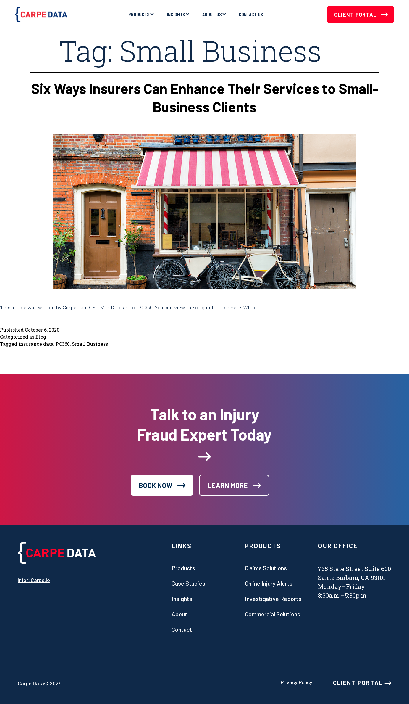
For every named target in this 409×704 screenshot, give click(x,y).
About (179, 614)
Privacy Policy (296, 682)
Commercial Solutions (272, 614)
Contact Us (251, 14)
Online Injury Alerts (268, 583)
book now (156, 485)
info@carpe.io (34, 580)
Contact (182, 629)
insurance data (36, 344)
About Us (212, 14)
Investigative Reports (273, 598)
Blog (40, 337)
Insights (176, 14)
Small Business (90, 344)
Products (139, 14)
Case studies (188, 583)
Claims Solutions (266, 567)
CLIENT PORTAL (362, 682)
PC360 (63, 344)
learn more (228, 485)
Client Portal (361, 14)
